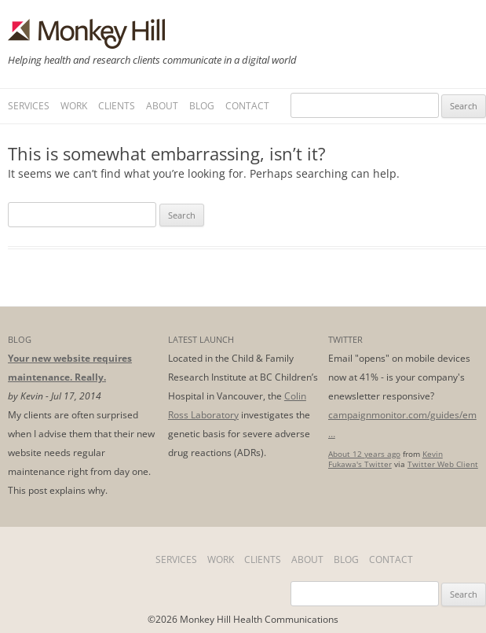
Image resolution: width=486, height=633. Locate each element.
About (162, 105)
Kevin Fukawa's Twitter (385, 459)
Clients (116, 105)
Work (73, 105)
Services (28, 105)
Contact (247, 105)
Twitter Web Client (442, 464)
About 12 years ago (364, 454)
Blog (201, 105)
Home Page (76, 560)
